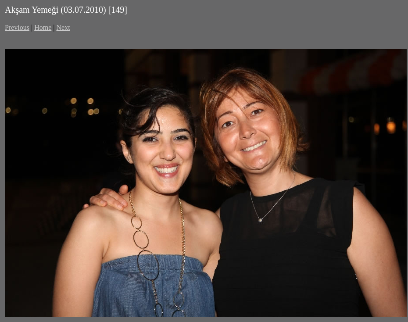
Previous (17, 27)
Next (63, 27)
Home (42, 27)
